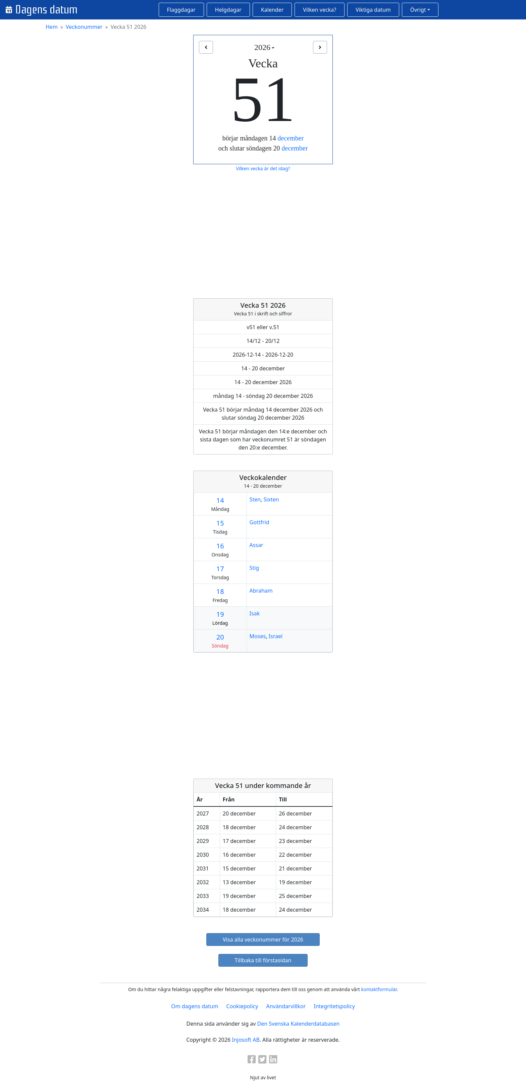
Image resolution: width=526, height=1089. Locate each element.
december (291, 138)
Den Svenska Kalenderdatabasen (298, 1023)
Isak (255, 613)
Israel (276, 636)
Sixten (271, 499)
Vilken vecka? (319, 9)
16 (220, 545)
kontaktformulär (379, 989)
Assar (256, 545)
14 (220, 500)
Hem (52, 27)
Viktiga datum (373, 9)
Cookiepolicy (242, 1006)
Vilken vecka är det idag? (263, 168)
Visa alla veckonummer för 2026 (263, 939)
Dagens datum (46, 9)
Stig (254, 567)
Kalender (272, 9)
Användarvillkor (286, 1006)
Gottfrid (259, 522)
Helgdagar (228, 9)
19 (220, 614)
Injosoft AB (245, 1039)
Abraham (261, 590)
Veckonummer (84, 27)
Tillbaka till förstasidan (263, 960)
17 (220, 568)
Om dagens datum (194, 1006)
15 (220, 523)
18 (220, 591)
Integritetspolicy (334, 1006)
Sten (255, 499)
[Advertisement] (263, 235)
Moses (258, 636)
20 (220, 637)
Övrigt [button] (418, 9)
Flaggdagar (181, 9)
